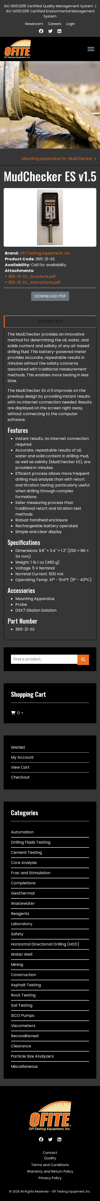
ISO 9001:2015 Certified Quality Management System (48, 6)
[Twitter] (50, 31)
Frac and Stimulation (30, 873)
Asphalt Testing (26, 985)
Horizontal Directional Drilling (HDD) (45, 944)
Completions (23, 883)
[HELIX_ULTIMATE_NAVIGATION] (91, 49)
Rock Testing (23, 995)
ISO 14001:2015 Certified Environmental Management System (50, 14)
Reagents (20, 913)
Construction (23, 975)
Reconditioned (24, 1036)
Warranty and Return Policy (50, 1171)
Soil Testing (21, 1005)
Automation (22, 832)
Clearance (21, 1046)
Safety (17, 934)
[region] (50, 322)
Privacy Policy (50, 1178)
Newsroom (34, 23)
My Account (22, 757)
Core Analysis (24, 862)
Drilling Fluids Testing (30, 842)
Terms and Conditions (50, 1164)
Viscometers (23, 1025)
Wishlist (18, 747)
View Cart (20, 767)
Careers (54, 23)
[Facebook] (41, 31)
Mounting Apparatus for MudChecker (57, 158)
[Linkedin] (59, 31)
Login (70, 23)
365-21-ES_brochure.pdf (32, 276)
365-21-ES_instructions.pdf (34, 282)
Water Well (21, 954)
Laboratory (21, 924)
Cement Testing (26, 852)
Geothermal (23, 893)
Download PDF (50, 296)
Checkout (20, 777)
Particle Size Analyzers (32, 1056)
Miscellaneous (24, 1066)
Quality (50, 1158)
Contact (50, 1152)
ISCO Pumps (22, 1015)
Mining (17, 964)
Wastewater (23, 903)
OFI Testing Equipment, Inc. (45, 253)
